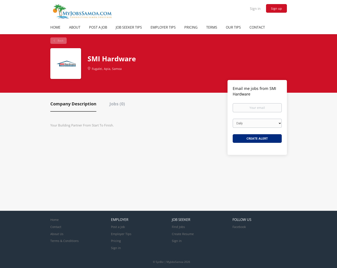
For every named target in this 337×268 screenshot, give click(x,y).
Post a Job (118, 227)
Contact (55, 227)
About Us (56, 234)
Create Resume (183, 234)
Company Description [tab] (73, 104)
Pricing (116, 241)
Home (54, 220)
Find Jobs (178, 227)
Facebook (239, 227)
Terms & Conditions (64, 241)
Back (60, 40)
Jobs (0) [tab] (117, 104)
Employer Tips (121, 234)
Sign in (255, 8)
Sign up (276, 8)
